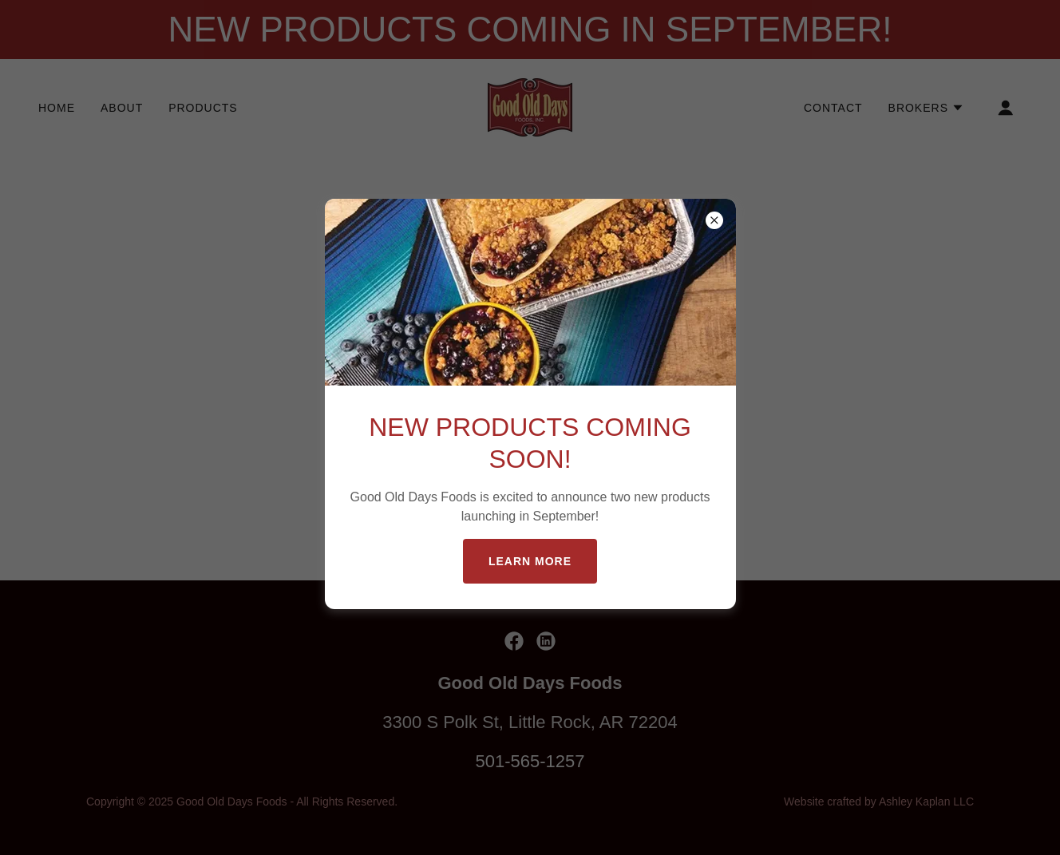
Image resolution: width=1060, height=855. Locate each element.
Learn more (530, 561)
